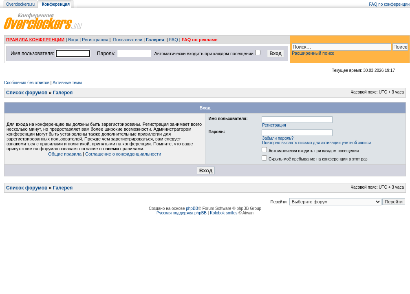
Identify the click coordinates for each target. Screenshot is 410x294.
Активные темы (67, 82)
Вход (73, 39)
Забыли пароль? (277, 138)
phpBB (192, 208)
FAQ (173, 39)
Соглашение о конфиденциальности (123, 153)
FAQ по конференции (389, 4)
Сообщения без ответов (26, 82)
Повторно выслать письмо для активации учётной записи (316, 142)
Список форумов (26, 93)
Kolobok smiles (223, 213)
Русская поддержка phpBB (182, 213)
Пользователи (127, 39)
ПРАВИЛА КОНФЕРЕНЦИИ (35, 39)
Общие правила (65, 153)
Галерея (155, 39)
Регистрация (95, 39)
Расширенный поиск (313, 53)
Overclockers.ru (20, 4)
